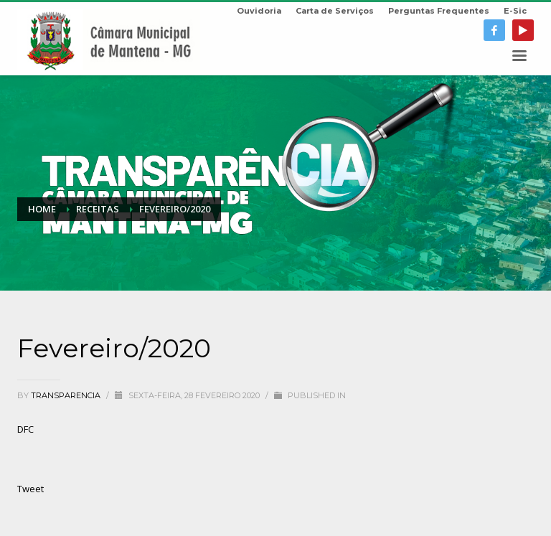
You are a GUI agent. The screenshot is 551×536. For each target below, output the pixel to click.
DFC (25, 429)
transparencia (67, 395)
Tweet (30, 488)
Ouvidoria (259, 11)
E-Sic (515, 11)
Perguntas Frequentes (438, 11)
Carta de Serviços (335, 11)
